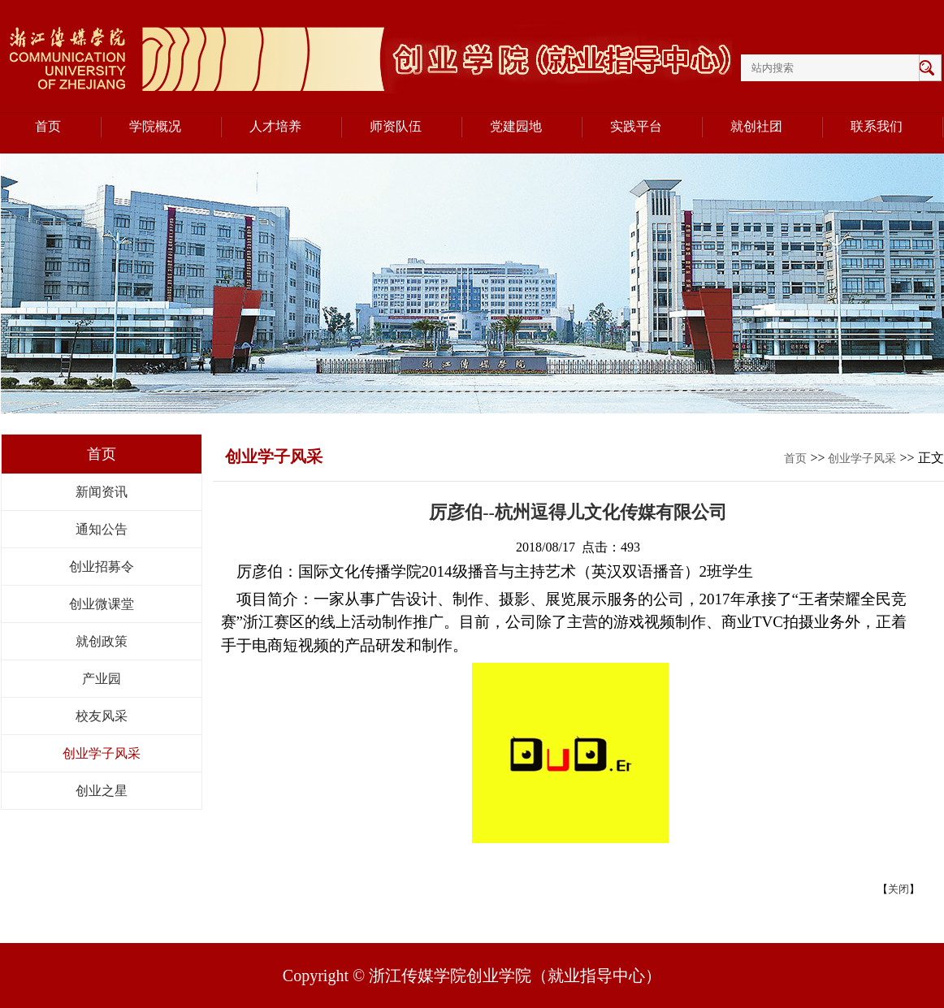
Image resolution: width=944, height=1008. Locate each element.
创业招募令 (101, 566)
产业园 (101, 679)
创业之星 (102, 791)
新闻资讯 (102, 492)
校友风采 (102, 716)
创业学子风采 (102, 753)
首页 (795, 458)
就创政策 (102, 641)
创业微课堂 (101, 604)
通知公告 (102, 529)
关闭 (898, 889)
